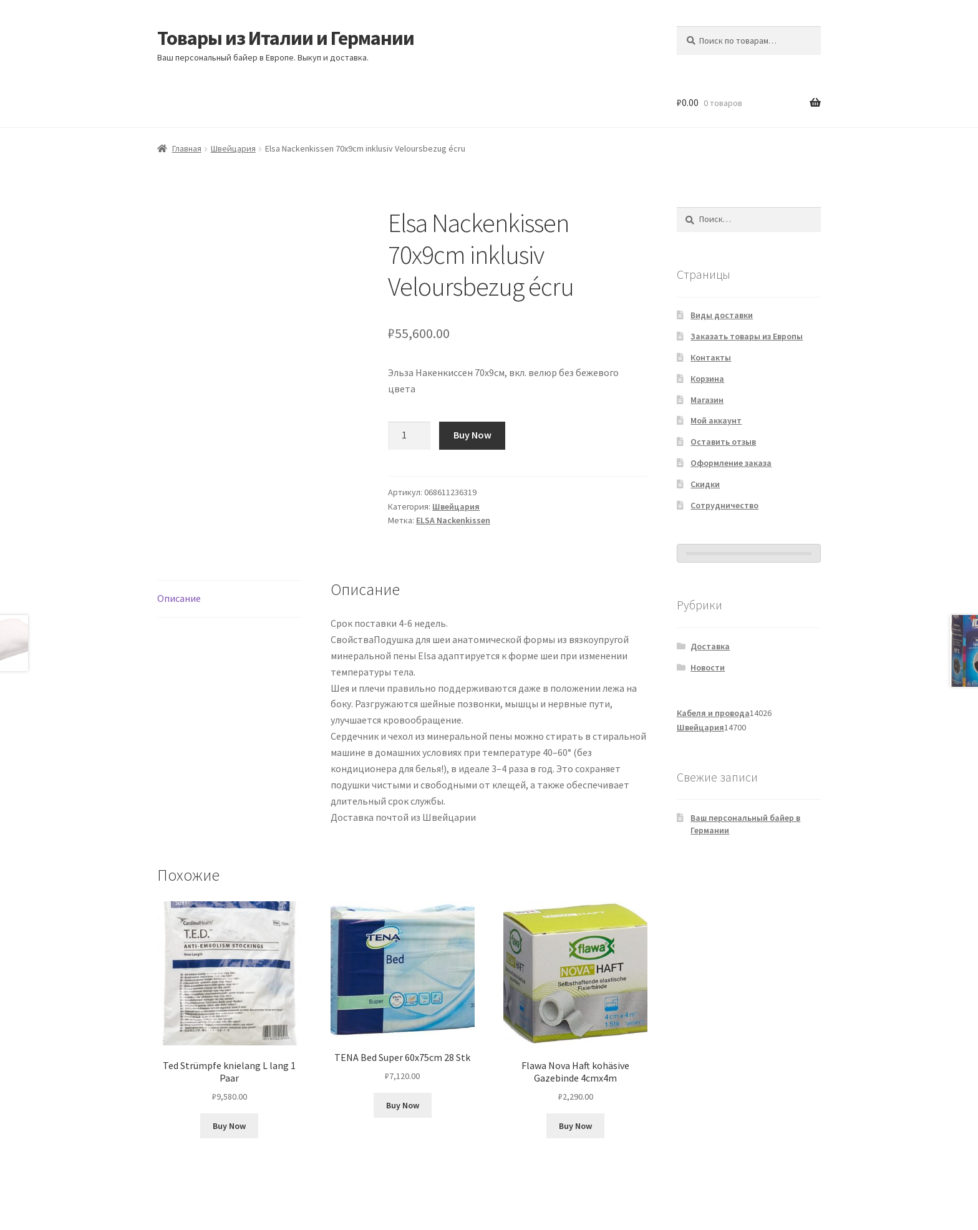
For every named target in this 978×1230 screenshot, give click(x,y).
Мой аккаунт (716, 420)
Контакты (710, 357)
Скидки (705, 484)
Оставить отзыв (723, 441)
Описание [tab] (179, 598)
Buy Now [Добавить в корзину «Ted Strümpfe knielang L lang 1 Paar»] (229, 1125)
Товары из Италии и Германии (285, 38)
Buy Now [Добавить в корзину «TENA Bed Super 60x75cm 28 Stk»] (402, 1105)
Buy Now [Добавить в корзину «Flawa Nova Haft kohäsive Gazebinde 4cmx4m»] (575, 1125)
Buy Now (472, 435)
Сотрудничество (724, 505)
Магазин (707, 399)
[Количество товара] (409, 436)
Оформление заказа (731, 462)
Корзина (707, 378)
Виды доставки (721, 315)
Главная (186, 148)
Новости (707, 667)
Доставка (710, 646)
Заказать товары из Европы (746, 336)
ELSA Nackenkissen (453, 520)
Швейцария (233, 148)
